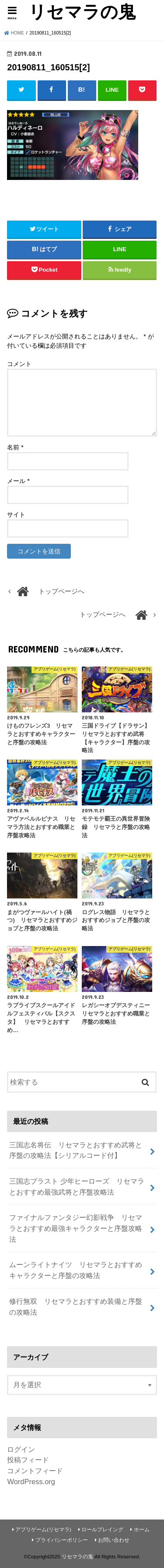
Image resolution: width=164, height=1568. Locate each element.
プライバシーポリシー (61, 1540)
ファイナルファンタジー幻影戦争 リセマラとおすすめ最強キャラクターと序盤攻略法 (75, 1228)
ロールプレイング (102, 1529)
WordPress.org (31, 1481)
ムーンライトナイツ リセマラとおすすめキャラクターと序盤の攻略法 (75, 1270)
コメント (19, 363)
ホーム (142, 1529)
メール (18, 480)
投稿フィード (28, 1460)
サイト (16, 514)
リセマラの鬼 (82, 11)
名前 (15, 447)
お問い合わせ (113, 1540)
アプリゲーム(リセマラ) (43, 1529)
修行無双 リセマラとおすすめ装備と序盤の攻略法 (75, 1306)
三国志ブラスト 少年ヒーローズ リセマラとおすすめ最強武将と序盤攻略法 (76, 1186)
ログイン (21, 1449)
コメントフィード (35, 1471)
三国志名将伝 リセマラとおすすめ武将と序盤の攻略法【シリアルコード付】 (75, 1150)
